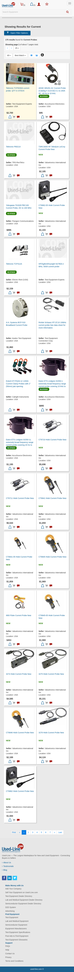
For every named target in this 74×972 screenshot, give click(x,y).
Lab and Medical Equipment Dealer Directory (23, 900)
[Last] (60, 832)
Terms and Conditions (14, 961)
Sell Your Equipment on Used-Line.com (21, 892)
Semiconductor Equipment (16, 925)
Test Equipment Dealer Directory (18, 896)
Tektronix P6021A (13, 147)
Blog (4, 870)
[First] (13, 832)
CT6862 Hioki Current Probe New (20, 791)
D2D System (10, 907)
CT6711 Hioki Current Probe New (20, 498)
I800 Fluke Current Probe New (18, 615)
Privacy (8, 957)
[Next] (54, 832)
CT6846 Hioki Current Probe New (20, 733)
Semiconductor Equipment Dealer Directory (23, 904)
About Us (6, 862)
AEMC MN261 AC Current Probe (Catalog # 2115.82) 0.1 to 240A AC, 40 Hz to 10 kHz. (52, 90)
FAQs (7, 946)
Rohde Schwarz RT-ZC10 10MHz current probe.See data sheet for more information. (52, 325)
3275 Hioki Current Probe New (51, 674)
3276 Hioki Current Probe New (51, 733)
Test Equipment (11, 917)
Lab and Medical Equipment (16, 921)
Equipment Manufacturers (16, 928)
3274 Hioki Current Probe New (18, 674)
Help (7, 950)
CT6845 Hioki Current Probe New (52, 557)
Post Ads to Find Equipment (16, 936)
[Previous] (19, 832)
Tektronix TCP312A (14, 264)
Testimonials (8, 866)
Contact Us (10, 953)
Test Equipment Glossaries (16, 940)
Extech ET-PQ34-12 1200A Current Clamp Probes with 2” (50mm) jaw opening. (18, 383)
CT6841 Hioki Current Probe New (52, 498)
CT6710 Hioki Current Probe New (52, 440)
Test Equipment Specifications (17, 932)
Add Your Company (13, 889)
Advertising (10, 911)
